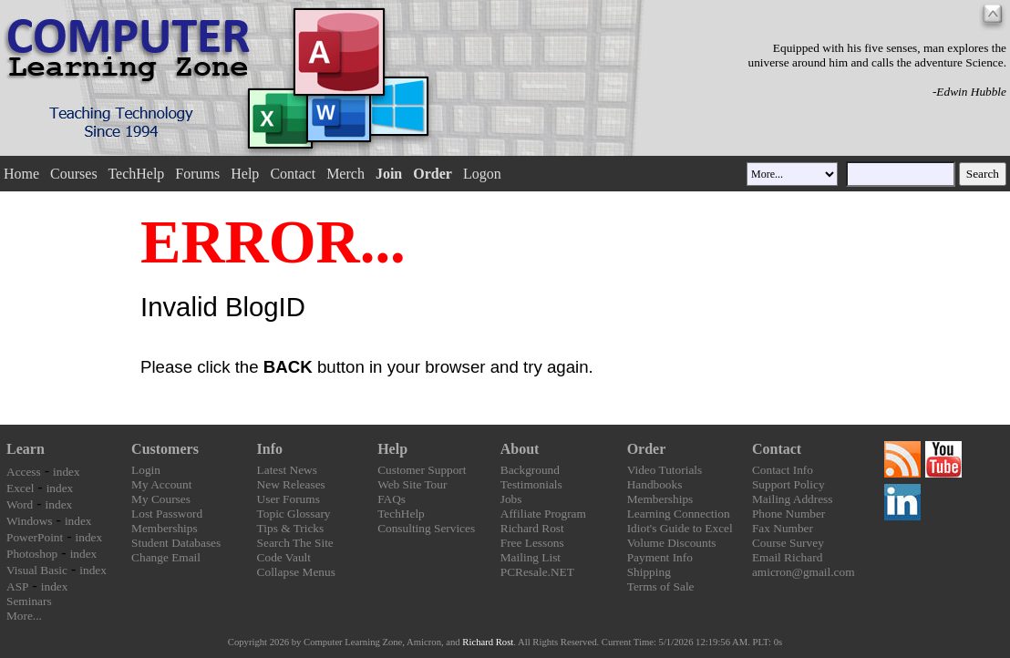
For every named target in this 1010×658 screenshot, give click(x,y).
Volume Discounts (671, 543)
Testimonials (531, 484)
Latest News (287, 470)
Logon (482, 173)
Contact (292, 173)
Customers (165, 449)
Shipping (649, 572)
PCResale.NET (537, 572)
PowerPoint (34, 537)
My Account (161, 484)
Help (245, 173)
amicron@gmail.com (803, 572)
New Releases (291, 484)
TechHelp (136, 173)
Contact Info (782, 470)
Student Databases (176, 543)
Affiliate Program (543, 513)
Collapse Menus (296, 572)
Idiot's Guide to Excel (680, 528)
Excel (20, 488)
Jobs (511, 499)
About (520, 449)
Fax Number (782, 528)
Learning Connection (678, 513)
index (66, 471)
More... (24, 615)
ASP (17, 586)
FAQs (391, 499)
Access (23, 471)
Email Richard (787, 557)
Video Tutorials (665, 470)
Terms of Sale (661, 586)
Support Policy (788, 484)
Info (270, 449)
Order (646, 449)
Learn (25, 449)
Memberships (164, 528)
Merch (345, 173)
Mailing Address (792, 499)
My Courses (161, 499)
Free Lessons (532, 543)
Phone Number (788, 513)
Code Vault (284, 557)
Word (19, 504)
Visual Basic (36, 570)
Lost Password (166, 513)
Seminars (29, 601)
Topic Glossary (294, 513)
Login (145, 470)
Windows (29, 521)
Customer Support (421, 470)
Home (21, 173)
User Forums (288, 499)
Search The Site (295, 543)
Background (530, 470)
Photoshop (31, 553)
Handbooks (655, 484)
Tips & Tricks (291, 528)
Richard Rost (532, 528)
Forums (197, 173)
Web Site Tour (412, 484)
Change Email (166, 557)
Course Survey (788, 543)
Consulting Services (426, 528)
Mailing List (530, 557)
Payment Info (660, 557)
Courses (74, 173)
